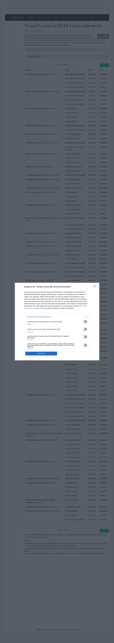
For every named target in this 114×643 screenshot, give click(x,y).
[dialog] (57, 321)
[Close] (95, 287)
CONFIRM (41, 353)
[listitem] (57, 317)
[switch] (84, 321)
